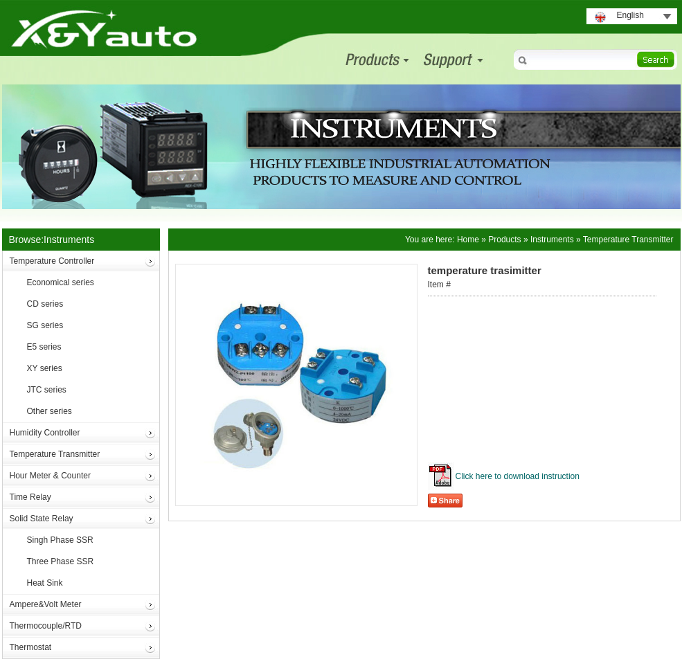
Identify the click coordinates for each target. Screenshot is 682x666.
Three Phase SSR (60, 561)
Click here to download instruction (518, 476)
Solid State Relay (41, 518)
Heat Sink (45, 583)
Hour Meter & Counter (50, 475)
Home (468, 239)
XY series (44, 368)
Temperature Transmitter (55, 454)
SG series (45, 325)
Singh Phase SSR (60, 540)
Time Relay (30, 497)
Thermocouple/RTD (46, 626)
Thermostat (31, 647)
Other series (49, 411)
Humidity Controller (45, 433)
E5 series (44, 347)
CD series (45, 304)
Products (504, 239)
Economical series (60, 282)
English (630, 15)
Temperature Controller (52, 261)
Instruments (552, 239)
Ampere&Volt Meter (46, 604)
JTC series (46, 390)
